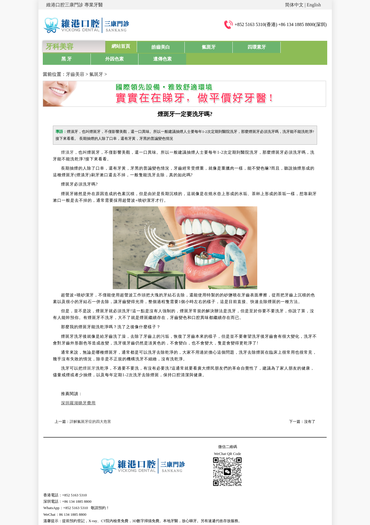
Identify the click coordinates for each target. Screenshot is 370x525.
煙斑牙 (89, 356)
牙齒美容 (75, 61)
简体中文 (294, 4)
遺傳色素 (310, 46)
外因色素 (279, 46)
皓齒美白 (152, 46)
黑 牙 (247, 46)
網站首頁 (121, 46)
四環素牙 (215, 46)
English (314, 4)
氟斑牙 (184, 46)
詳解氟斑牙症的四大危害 (90, 409)
